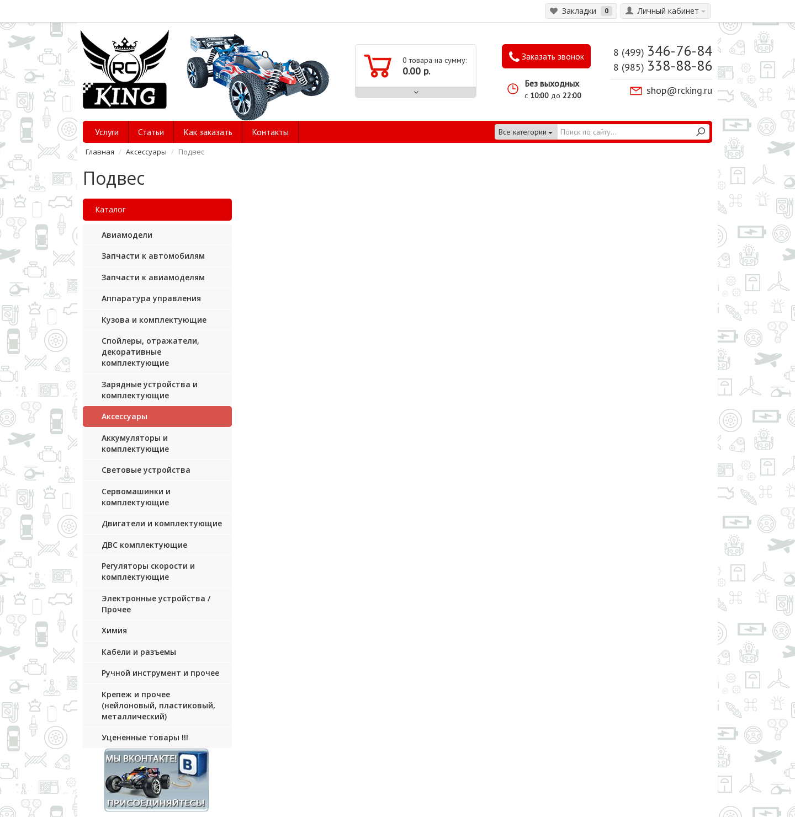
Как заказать (207, 131)
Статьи (151, 131)
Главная (100, 152)
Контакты (270, 131)
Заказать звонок (546, 56)
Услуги (107, 131)
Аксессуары (146, 152)
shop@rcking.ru (679, 90)
